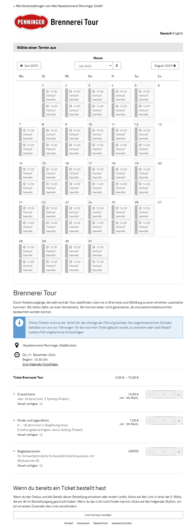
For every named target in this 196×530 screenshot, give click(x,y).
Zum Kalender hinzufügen (40, 364)
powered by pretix (122, 523)
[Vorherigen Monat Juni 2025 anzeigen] (29, 66)
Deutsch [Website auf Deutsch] (166, 33)
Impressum (83, 523)
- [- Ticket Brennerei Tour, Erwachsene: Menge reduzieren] (149, 394)
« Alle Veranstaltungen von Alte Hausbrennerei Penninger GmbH (58, 6)
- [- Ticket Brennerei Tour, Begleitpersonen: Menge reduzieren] (149, 451)
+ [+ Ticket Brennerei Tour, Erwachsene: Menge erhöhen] (179, 394)
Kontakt (68, 523)
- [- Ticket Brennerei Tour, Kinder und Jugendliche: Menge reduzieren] (149, 420)
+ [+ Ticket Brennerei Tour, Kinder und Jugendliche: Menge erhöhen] (179, 420)
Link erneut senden (98, 515)
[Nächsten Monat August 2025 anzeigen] (165, 66)
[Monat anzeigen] (117, 66)
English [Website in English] (178, 33)
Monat (98, 58)
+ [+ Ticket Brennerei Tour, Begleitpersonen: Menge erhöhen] (179, 451)
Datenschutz (100, 523)
